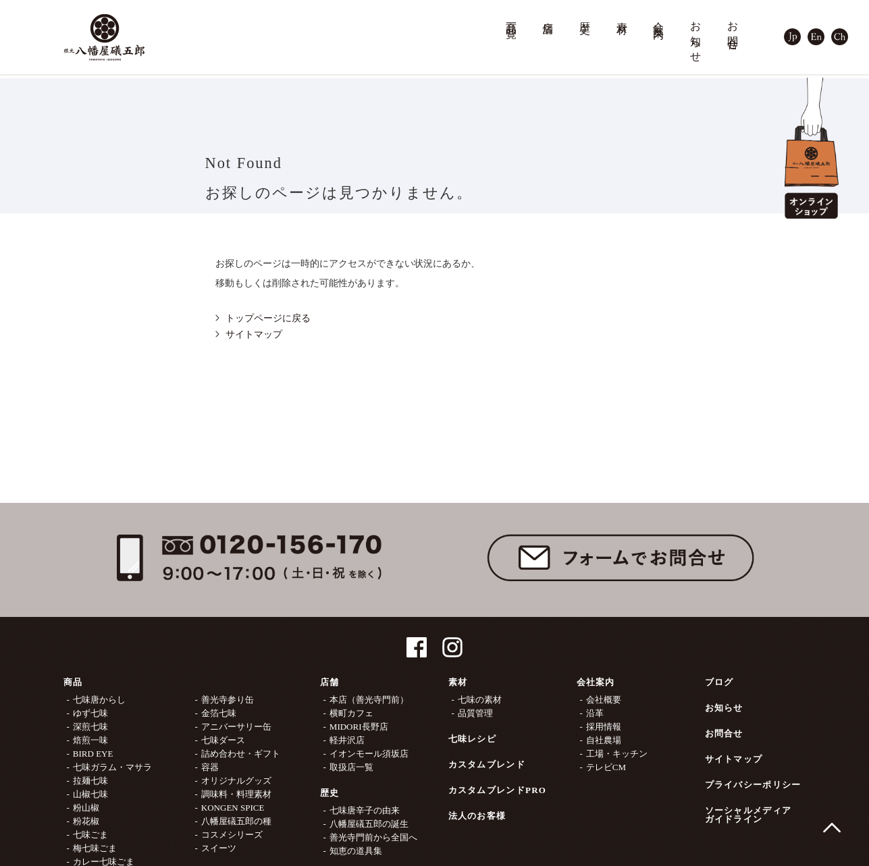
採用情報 (603, 727)
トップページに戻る (268, 318)
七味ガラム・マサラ (112, 767)
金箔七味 (218, 713)
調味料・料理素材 (236, 794)
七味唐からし (99, 700)
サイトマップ (254, 334)
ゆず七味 (90, 713)
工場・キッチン (617, 754)
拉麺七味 (90, 781)
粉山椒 (86, 808)
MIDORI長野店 (359, 727)
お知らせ (696, 36)
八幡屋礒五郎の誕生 (369, 824)
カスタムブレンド (486, 764)
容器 (210, 767)
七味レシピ (472, 739)
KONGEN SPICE (233, 808)
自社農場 (603, 740)
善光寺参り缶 (227, 700)
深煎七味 (90, 727)
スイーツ (218, 848)
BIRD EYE (93, 754)
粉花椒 (86, 821)
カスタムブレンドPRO (497, 790)
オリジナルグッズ (236, 781)
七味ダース (223, 740)
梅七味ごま (95, 848)
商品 (73, 682)
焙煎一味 (90, 740)
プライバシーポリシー (753, 785)
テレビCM (606, 767)
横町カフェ (351, 713)
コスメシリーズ (232, 835)
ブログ (719, 682)
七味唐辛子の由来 (365, 810)
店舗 (548, 15)
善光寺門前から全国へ (373, 837)
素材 (622, 15)
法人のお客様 (477, 816)
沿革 (595, 713)
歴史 (585, 15)
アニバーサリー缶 (236, 727)
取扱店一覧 (351, 767)
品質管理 (475, 713)
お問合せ (733, 30)
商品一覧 (511, 17)
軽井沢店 (347, 740)
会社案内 (659, 17)
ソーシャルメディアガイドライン (748, 814)
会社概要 (603, 700)
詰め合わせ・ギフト (240, 754)
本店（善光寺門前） (369, 700)
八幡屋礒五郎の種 (236, 821)
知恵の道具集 (356, 851)
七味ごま (90, 835)
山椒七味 (90, 794)
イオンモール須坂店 (369, 754)
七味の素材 (480, 700)
